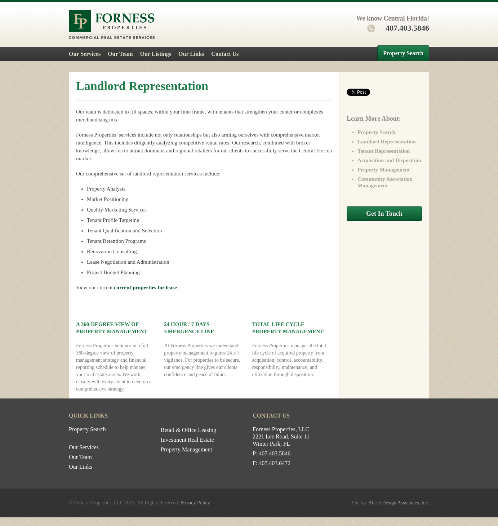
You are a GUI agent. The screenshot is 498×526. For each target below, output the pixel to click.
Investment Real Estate (187, 440)
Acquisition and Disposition (389, 160)
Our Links (191, 54)
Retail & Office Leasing (188, 430)
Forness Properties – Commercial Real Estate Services (112, 24)
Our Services (85, 54)
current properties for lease (145, 287)
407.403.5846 (398, 28)
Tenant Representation (383, 151)
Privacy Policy (195, 502)
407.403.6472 (274, 463)
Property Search (403, 53)
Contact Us (225, 54)
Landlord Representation (386, 141)
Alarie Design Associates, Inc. (398, 502)
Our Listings (155, 54)
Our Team (120, 54)
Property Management (383, 170)
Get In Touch (384, 213)
